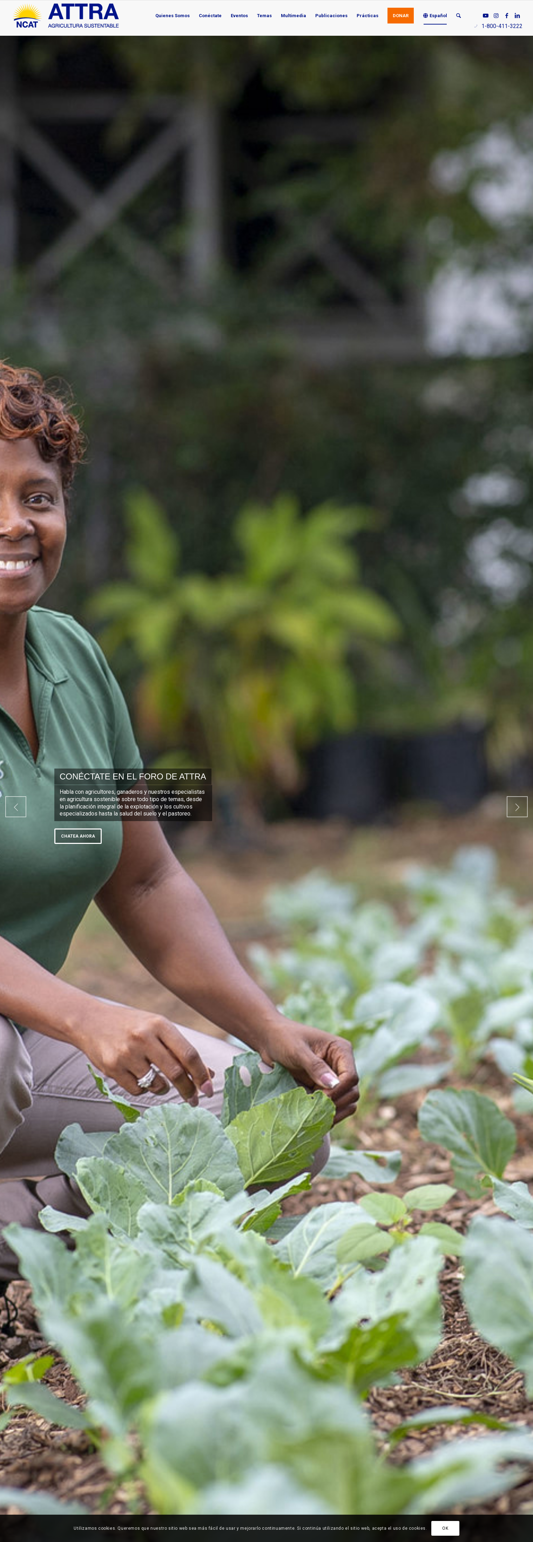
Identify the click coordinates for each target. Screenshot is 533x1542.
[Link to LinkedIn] (517, 15)
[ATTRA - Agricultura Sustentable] (66, 15)
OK (445, 1528)
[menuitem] (172, 15)
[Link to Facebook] (506, 15)
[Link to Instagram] (496, 15)
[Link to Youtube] (485, 15)
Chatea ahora (78, 836)
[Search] (458, 15)
